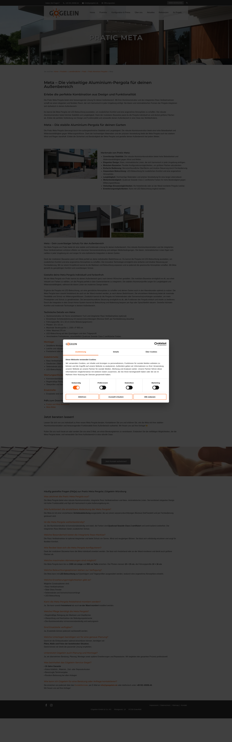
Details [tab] (116, 352)
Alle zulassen (149, 397)
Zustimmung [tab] (80, 352)
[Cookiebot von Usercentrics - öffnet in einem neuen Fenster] (156, 344)
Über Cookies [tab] (151, 352)
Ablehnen (82, 397)
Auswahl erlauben (116, 397)
